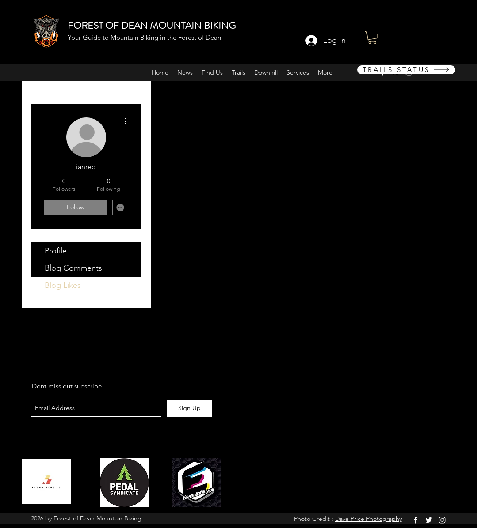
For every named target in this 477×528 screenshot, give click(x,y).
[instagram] (442, 520)
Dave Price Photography (368, 519)
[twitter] (428, 520)
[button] (372, 37)
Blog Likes (63, 285)
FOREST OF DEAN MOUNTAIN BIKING (152, 25)
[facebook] (415, 520)
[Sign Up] (189, 408)
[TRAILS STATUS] (406, 69)
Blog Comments (73, 268)
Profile (56, 251)
